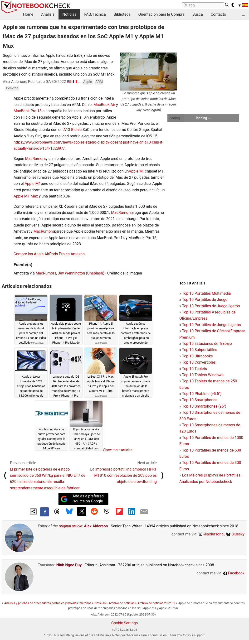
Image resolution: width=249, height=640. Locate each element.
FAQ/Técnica (95, 14)
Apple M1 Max (26, 196)
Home (28, 14)
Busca (197, 14)
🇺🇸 (69, 81)
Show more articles (117, 450)
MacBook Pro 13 (28, 111)
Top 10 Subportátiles (199, 349)
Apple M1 (137, 171)
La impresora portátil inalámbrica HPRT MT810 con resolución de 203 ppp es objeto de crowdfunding (123, 475)
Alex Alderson (96, 526)
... (243, 14)
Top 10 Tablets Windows (202, 375)
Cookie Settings (124, 623)
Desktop (12, 88)
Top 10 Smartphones (199, 400)
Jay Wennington (71, 273)
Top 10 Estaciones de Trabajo (207, 343)
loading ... (176, 118)
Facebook (233, 573)
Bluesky (235, 534)
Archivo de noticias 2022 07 (156, 603)
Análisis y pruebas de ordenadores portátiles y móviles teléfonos (47, 603)
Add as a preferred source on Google (82, 498)
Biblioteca (122, 14)
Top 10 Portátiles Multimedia (206, 293)
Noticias (69, 14)
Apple (87, 82)
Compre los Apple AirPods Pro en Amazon (49, 254)
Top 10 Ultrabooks (197, 356)
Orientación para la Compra (161, 14)
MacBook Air (104, 104)
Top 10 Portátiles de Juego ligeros (211, 306)
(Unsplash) (95, 273)
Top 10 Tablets (194, 368)
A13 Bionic (72, 129)
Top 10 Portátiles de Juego (204, 299)
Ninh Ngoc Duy (69, 565)
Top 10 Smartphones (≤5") (204, 406)
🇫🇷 (75, 81)
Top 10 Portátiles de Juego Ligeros (211, 324)
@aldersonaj (211, 534)
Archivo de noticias (121, 603)
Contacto (218, 14)
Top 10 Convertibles (199, 362)
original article (70, 526)
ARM (99, 82)
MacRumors (35, 158)
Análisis (47, 14)
